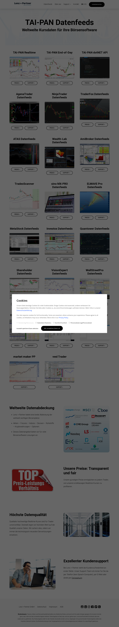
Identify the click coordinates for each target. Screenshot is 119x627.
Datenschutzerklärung (24, 310)
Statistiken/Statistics (43, 323)
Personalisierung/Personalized (80, 323)
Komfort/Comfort (60, 323)
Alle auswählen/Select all (52, 328)
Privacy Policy (63, 318)
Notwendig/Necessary (25, 323)
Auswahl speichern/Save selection (27, 328)
